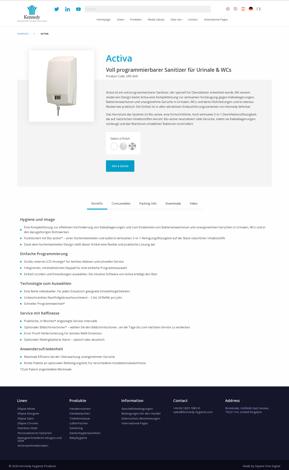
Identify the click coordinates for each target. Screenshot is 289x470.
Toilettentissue (79, 417)
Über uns (176, 19)
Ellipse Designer (28, 413)
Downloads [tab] (173, 203)
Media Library (156, 19)
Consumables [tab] (121, 203)
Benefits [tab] (97, 203)
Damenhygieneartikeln (84, 431)
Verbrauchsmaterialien (32, 443)
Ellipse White (26, 408)
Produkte (135, 19)
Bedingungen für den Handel (140, 413)
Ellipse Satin (25, 417)
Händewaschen (79, 413)
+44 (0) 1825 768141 (187, 408)
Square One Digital (267, 463)
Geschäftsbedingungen (137, 408)
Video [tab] (194, 203)
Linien (119, 19)
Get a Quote (120, 166)
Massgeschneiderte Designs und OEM (39, 437)
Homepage (103, 19)
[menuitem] (103, 19)
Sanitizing (76, 426)
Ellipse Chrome (27, 422)
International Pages (217, 19)
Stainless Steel (27, 426)
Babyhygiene (78, 436)
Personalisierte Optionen (34, 431)
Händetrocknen (79, 408)
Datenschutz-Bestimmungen (140, 417)
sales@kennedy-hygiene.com (193, 412)
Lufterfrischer (78, 422)
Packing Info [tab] (148, 203)
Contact (194, 19)
